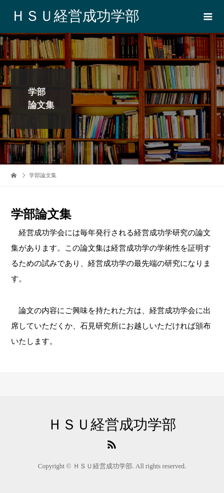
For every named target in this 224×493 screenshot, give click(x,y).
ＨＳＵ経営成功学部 (75, 16)
